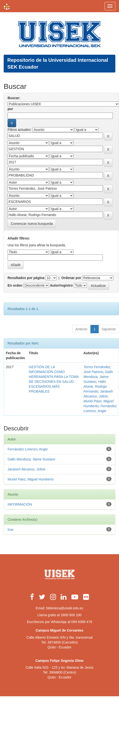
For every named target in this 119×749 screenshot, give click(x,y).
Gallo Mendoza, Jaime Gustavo (98, 377)
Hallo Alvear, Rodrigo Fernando (95, 386)
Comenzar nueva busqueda (32, 224)
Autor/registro (61, 285)
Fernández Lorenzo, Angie (28, 449)
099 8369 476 (81, 622)
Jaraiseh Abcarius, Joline (26, 469)
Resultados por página (26, 278)
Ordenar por (71, 278)
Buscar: (14, 98)
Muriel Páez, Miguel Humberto (31, 479)
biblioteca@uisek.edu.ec (64, 608)
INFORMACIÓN (20, 504)
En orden (15, 285)
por (10, 109)
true (10, 529)
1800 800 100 (71, 615)
